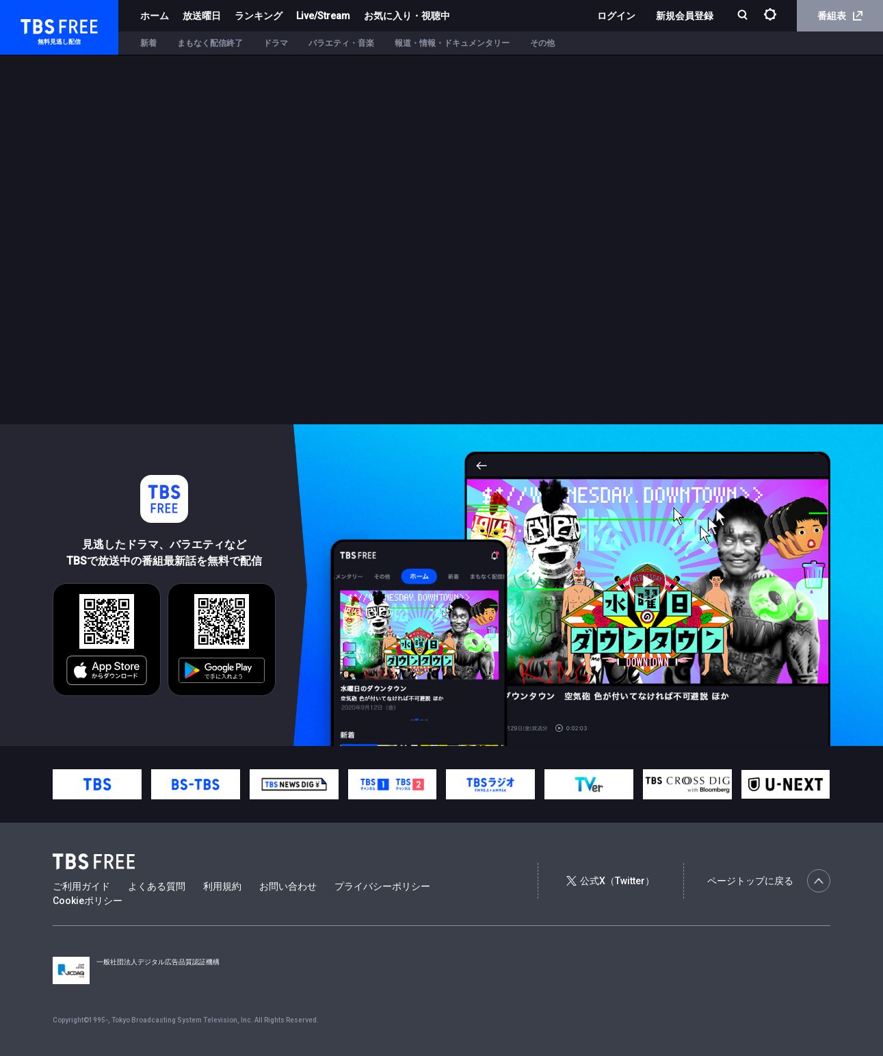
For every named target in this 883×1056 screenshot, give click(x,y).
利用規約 (222, 886)
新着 (148, 43)
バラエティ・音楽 (341, 43)
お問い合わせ (288, 886)
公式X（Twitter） (610, 880)
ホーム (154, 15)
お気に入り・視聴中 (407, 15)
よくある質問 (156, 886)
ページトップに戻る (768, 880)
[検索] (743, 16)
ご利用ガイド (81, 886)
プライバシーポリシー (382, 886)
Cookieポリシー (87, 900)
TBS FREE (36, 24)
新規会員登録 (684, 15)
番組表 (839, 15)
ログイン (616, 15)
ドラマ (275, 43)
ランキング (258, 15)
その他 (542, 43)
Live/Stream (323, 15)
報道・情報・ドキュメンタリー (452, 43)
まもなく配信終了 (210, 43)
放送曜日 (202, 15)
